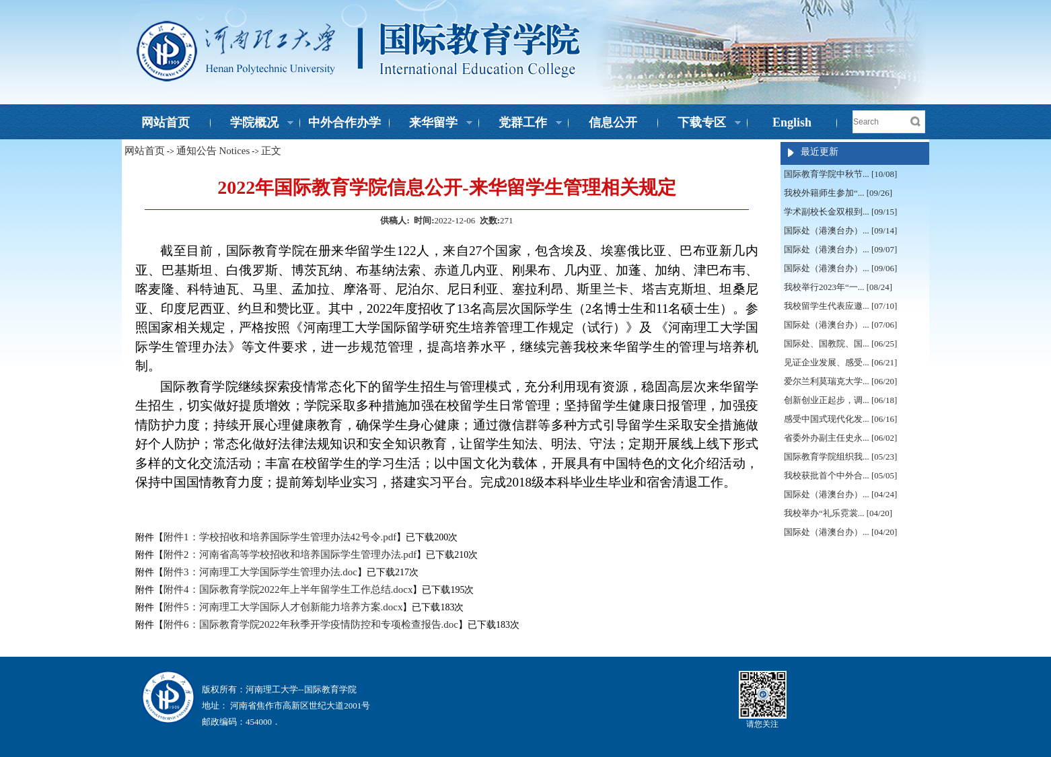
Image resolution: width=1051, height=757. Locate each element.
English (791, 122)
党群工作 (521, 124)
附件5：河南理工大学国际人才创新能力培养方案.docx (283, 607)
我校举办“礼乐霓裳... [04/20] (838, 513)
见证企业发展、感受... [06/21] (840, 362)
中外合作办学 (344, 122)
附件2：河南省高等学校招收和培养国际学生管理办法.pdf (290, 554)
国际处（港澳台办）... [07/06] (840, 325)
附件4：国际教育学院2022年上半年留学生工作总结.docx (288, 589)
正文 (271, 150)
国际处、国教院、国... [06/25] (840, 343)
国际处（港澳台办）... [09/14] (840, 230)
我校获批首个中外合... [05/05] (840, 475)
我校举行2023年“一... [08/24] (838, 287)
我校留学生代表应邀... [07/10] (840, 306)
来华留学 (431, 124)
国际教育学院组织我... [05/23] (840, 457)
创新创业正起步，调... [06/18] (840, 400)
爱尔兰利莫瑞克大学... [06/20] (840, 381)
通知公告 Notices (213, 150)
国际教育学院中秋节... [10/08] (840, 174)
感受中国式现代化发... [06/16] (840, 419)
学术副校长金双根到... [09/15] (840, 212)
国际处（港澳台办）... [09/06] (840, 268)
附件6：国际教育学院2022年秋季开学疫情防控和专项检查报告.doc (311, 624)
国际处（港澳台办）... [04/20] (840, 532)
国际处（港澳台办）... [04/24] (840, 494)
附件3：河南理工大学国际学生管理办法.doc (260, 572)
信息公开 (613, 122)
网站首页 (165, 122)
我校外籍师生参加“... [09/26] (838, 193)
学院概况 (252, 124)
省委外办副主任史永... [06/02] (840, 438)
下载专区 (700, 124)
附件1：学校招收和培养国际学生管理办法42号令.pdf (280, 537)
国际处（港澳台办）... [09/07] (840, 249)
